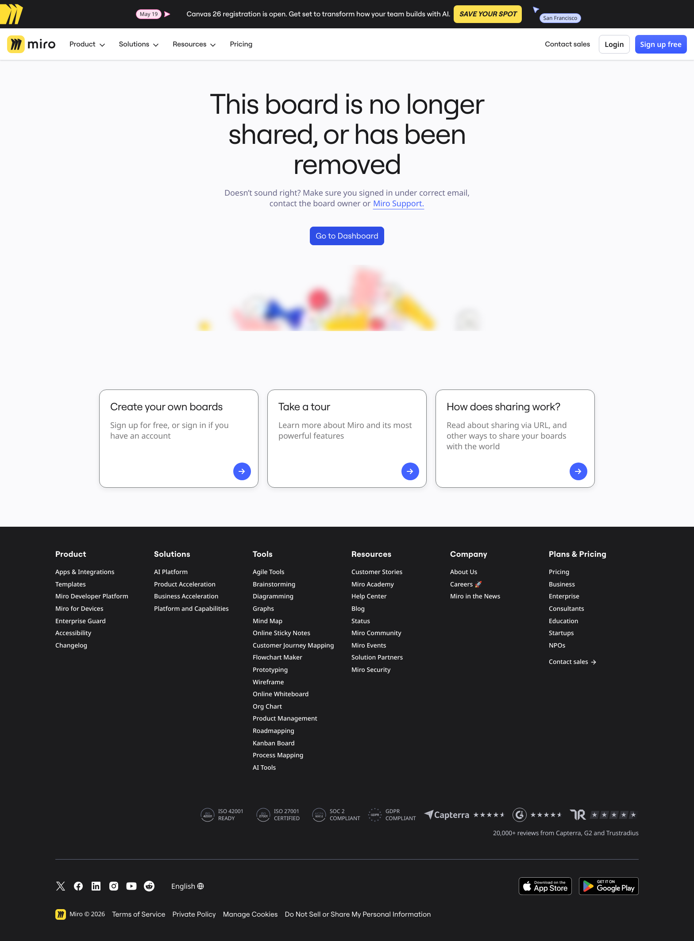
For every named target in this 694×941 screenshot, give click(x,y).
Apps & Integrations (85, 572)
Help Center (369, 596)
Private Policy (194, 914)
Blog (358, 609)
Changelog (71, 645)
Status (360, 621)
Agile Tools (269, 572)
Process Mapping (278, 755)
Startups (561, 633)
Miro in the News (475, 596)
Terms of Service (138, 914)
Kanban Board (274, 743)
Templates (70, 584)
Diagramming (273, 596)
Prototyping (270, 670)
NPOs (557, 645)
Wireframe (268, 682)
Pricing (241, 44)
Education (563, 621)
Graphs (263, 609)
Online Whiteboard (280, 694)
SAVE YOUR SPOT (487, 14)
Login (614, 44)
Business (562, 584)
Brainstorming (274, 584)
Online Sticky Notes (281, 633)
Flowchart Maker (277, 657)
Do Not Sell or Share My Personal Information (358, 914)
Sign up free (661, 44)
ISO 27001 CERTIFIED (287, 815)
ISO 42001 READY (230, 815)
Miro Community (376, 633)
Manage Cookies (250, 914)
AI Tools (264, 768)
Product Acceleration (185, 584)
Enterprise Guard (80, 621)
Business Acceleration (186, 596)
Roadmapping (273, 731)
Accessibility (73, 633)
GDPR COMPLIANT (401, 815)
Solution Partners (377, 657)
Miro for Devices (79, 609)
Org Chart (267, 706)
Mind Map (267, 621)
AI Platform (171, 572)
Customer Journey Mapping (293, 645)
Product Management (285, 718)
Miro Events (368, 645)
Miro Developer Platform (91, 596)
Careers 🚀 (466, 584)
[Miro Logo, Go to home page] (31, 44)
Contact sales (567, 44)
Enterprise (564, 596)
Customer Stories (376, 572)
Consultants (566, 609)
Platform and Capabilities (191, 609)
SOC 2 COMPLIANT (345, 815)
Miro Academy (372, 584)
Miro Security (370, 670)
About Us (463, 572)
